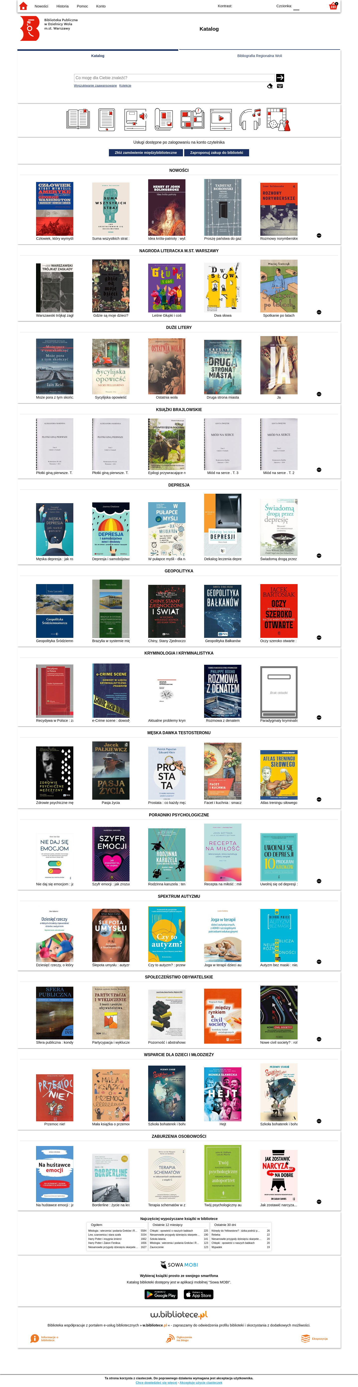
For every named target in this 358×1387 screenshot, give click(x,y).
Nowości (41, 6)
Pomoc (82, 6)
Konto (101, 6)
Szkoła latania (158, 1239)
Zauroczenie (157, 1247)
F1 (305, 5)
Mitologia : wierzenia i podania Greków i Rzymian (115, 1230)
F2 (316, 5)
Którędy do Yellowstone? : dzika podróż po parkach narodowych (247, 1230)
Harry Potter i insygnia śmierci (105, 1239)
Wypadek (217, 1247)
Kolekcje (125, 85)
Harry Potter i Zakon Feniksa (104, 1243)
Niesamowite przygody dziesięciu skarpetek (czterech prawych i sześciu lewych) (132, 1247)
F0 (296, 5)
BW (248, 5)
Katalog (97, 56)
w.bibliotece (155, 1325)
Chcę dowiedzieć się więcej (156, 1383)
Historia (62, 6)
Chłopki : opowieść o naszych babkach (171, 1230)
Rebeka (216, 1234)
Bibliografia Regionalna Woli (259, 56)
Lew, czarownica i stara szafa (104, 1234)
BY (267, 5)
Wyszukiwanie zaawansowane (95, 85)
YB (258, 5)
